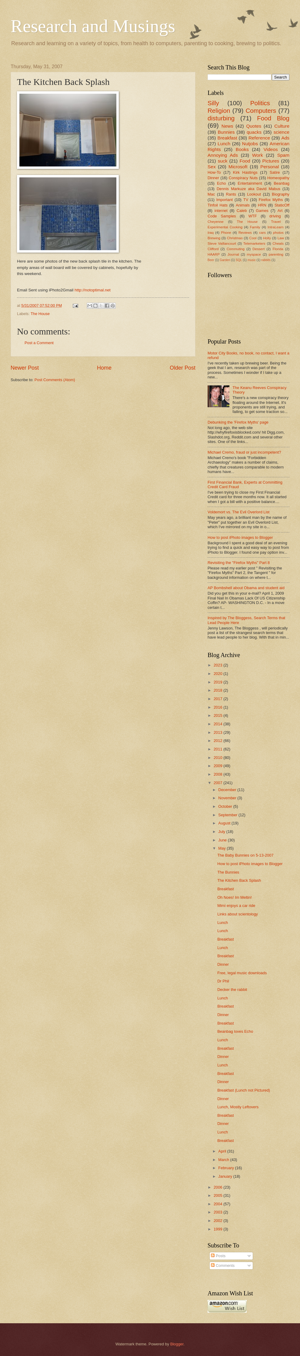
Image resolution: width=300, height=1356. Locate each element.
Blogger (177, 1344)
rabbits (266, 260)
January (225, 1176)
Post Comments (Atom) (55, 380)
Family (255, 227)
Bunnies (226, 132)
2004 (218, 1204)
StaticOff (282, 205)
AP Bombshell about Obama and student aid (246, 588)
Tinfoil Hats (218, 205)
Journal (233, 254)
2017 (218, 698)
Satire (275, 172)
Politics (260, 102)
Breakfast (227, 137)
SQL (239, 260)
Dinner (213, 178)
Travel (276, 221)
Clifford (213, 249)
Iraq (211, 232)
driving (275, 216)
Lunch (224, 143)
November (227, 798)
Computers (260, 110)
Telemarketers (254, 243)
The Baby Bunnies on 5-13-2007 (245, 855)
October (225, 806)
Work (257, 155)
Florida (277, 249)
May (222, 848)
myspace (254, 254)
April (222, 1151)
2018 (218, 690)
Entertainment (250, 183)
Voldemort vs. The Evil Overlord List (238, 512)
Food (244, 160)
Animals (243, 205)
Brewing (214, 238)
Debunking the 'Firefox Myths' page (238, 422)
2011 (218, 749)
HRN (262, 205)
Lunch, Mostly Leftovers (237, 1107)
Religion (219, 110)
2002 (218, 1220)
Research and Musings (93, 26)
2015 (218, 715)
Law (281, 238)
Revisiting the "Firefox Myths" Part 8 (239, 562)
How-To (214, 172)
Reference (259, 137)
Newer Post (25, 368)
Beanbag (281, 183)
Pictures (270, 160)
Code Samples (222, 216)
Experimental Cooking (225, 227)
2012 (218, 740)
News (227, 126)
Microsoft (238, 166)
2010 (218, 757)
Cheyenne (216, 221)
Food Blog (273, 118)
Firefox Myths (271, 199)
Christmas (235, 238)
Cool (253, 238)
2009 (218, 766)
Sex (212, 166)
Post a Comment (39, 343)
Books (242, 149)
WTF (252, 216)
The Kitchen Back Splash (239, 880)
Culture (281, 126)
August (225, 823)
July (222, 831)
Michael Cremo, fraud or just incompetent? (244, 452)
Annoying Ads (223, 155)
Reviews (245, 232)
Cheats (278, 243)
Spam (283, 155)
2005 (218, 1195)
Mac (211, 194)
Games (262, 210)
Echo (221, 183)
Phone (226, 232)
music (252, 260)
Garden (225, 260)
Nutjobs (250, 143)
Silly (213, 102)
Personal (269, 166)
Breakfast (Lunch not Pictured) (243, 1090)
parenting (276, 254)
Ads (285, 137)
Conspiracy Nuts (243, 178)
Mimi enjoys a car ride (236, 905)
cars (262, 232)
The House (40, 313)
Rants (231, 194)
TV (245, 199)
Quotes (253, 126)
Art (280, 210)
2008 (218, 774)
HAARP (214, 254)
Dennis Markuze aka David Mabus (248, 188)
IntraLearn (276, 227)
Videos (271, 149)
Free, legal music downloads (242, 973)
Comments (223, 1265)
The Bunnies (228, 872)
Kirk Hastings (245, 172)
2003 (218, 1212)
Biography (280, 194)
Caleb (242, 210)
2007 (218, 782)
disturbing (221, 118)
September (228, 815)
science (281, 132)
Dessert (258, 249)
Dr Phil (223, 981)
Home (104, 368)
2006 (218, 1187)
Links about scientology (237, 914)
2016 (218, 707)
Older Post (182, 368)
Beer (211, 260)
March (224, 1159)
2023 (218, 665)
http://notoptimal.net (93, 290)
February (226, 1168)
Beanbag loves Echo (235, 1031)
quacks (254, 132)
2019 (218, 682)
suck (223, 160)
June (223, 840)
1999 (218, 1229)
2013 (218, 732)
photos (278, 232)
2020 (218, 673)
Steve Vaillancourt (222, 243)
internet (221, 210)
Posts (218, 1256)
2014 (218, 724)
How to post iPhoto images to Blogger (240, 537)
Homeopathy (278, 178)
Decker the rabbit (232, 989)
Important (224, 199)
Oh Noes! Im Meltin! (234, 897)
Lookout (254, 194)
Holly (267, 238)
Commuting (236, 249)
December (227, 789)
